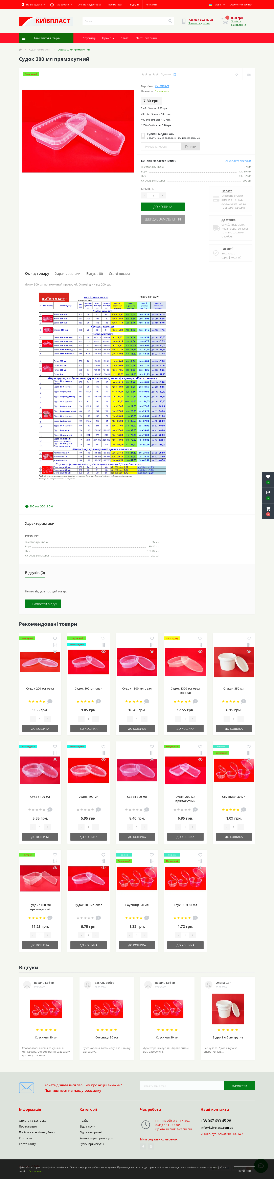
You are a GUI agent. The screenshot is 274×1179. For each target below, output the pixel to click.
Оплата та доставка (89, 4)
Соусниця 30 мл (234, 797)
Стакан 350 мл (234, 688)
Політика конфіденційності (37, 1132)
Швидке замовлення (165, 218)
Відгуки (134, 4)
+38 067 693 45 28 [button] (216, 1120)
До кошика (165, 206)
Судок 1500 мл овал (137, 688)
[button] (268, 511)
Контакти (151, 4)
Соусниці (89, 38)
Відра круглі (87, 1126)
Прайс (108, 38)
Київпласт (162, 86)
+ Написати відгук (43, 604)
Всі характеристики (237, 161)
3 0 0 (49, 506)
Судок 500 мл (137, 797)
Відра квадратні (90, 1132)
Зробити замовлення (238, 22)
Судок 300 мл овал (88, 905)
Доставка (227, 220)
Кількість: (147, 189)
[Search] (170, 21)
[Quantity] (153, 195)
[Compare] (248, 74)
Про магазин (115, 4)
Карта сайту (27, 1144)
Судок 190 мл (89, 797)
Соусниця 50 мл (137, 905)
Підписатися (239, 1085)
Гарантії (226, 249)
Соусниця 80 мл (185, 905)
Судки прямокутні (39, 49)
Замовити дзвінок (199, 23)
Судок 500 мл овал (88, 688)
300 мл (34, 506)
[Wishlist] (236, 74)
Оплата (225, 191)
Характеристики (67, 273)
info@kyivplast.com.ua (217, 1128)
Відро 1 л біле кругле (228, 1037)
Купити (190, 146)
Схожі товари (119, 273)
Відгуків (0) (94, 273)
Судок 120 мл (40, 797)
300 (42, 506)
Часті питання (146, 38)
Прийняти (244, 1171)
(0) (174, 74)
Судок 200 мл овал (40, 688)
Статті (125, 38)
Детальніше (36, 1172)
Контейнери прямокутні (96, 1138)
